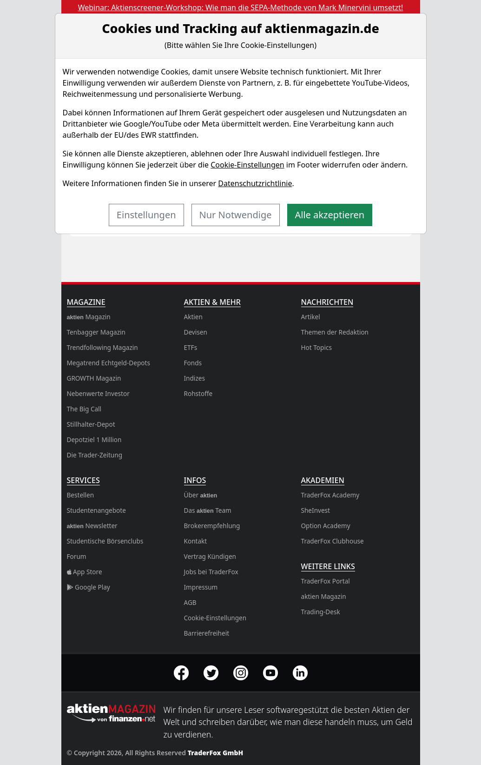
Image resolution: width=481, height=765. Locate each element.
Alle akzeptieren (330, 214)
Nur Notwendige (235, 214)
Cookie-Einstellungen (247, 165)
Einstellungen (146, 214)
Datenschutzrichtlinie (255, 183)
